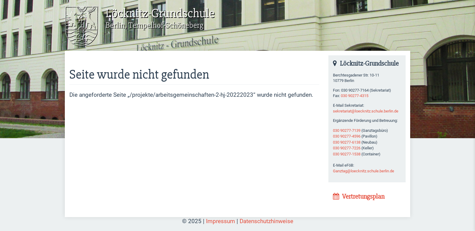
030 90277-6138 (346, 142)
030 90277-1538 (346, 154)
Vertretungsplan (358, 197)
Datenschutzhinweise (266, 221)
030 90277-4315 (354, 95)
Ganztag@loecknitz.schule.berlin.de (363, 171)
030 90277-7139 (346, 130)
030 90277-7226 (346, 148)
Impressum (220, 221)
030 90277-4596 (346, 136)
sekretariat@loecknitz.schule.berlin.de (365, 111)
